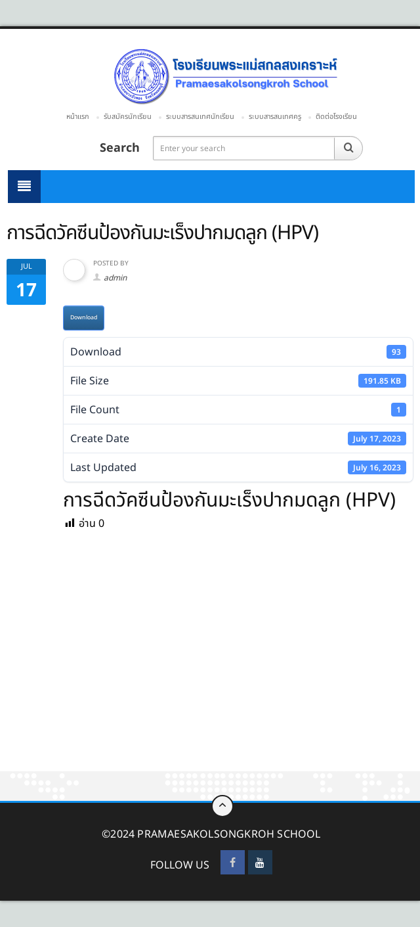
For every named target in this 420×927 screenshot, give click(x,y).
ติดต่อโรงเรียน (336, 116)
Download (83, 317)
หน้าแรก (77, 116)
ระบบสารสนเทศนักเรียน (200, 116)
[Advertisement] (210, 674)
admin (115, 278)
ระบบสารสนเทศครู (275, 116)
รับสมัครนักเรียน (128, 116)
